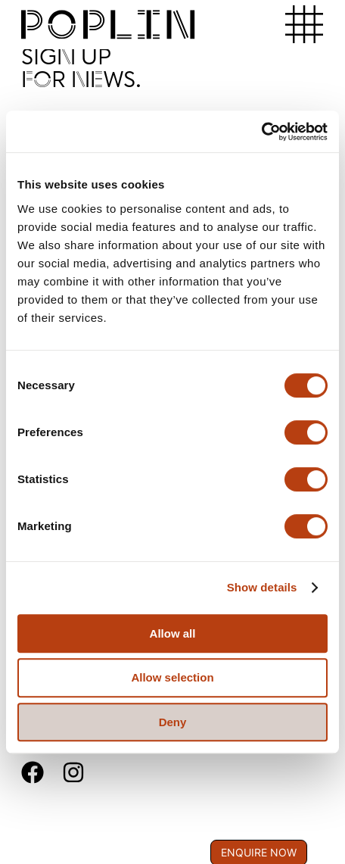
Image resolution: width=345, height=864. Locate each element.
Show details (262, 587)
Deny (173, 722)
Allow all (173, 633)
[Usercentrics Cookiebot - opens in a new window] (261, 132)
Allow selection (172, 677)
